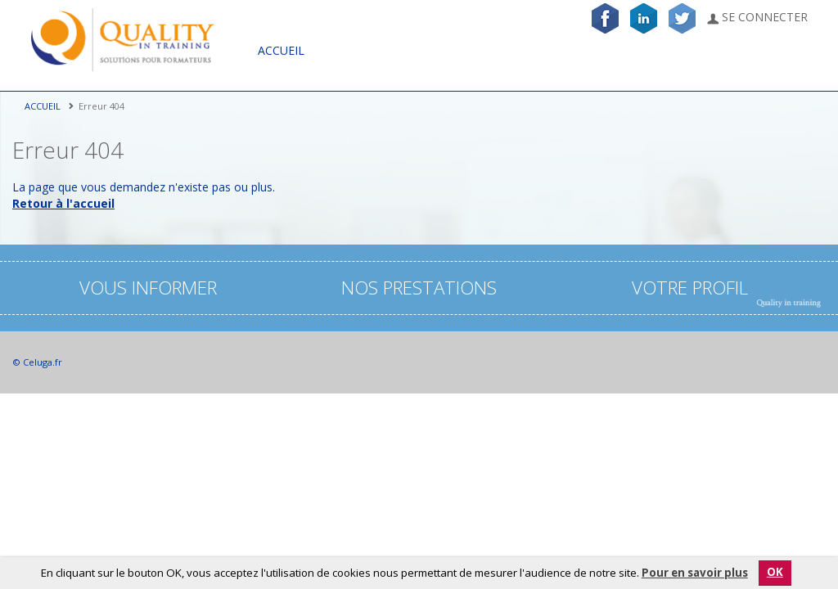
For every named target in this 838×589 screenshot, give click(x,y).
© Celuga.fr (37, 362)
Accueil (281, 50)
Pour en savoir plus (695, 572)
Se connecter (757, 17)
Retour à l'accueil (63, 203)
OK (775, 571)
